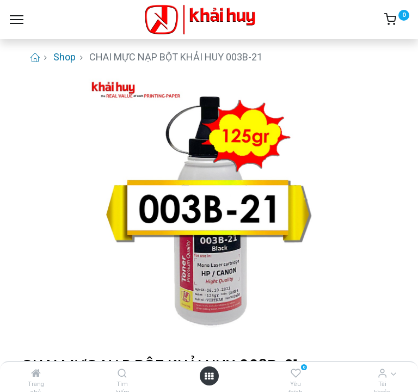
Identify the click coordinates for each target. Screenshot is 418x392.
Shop (64, 57)
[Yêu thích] (296, 373)
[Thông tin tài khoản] (382, 373)
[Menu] (16, 19)
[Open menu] (209, 376)
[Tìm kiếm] (122, 373)
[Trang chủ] (36, 373)
